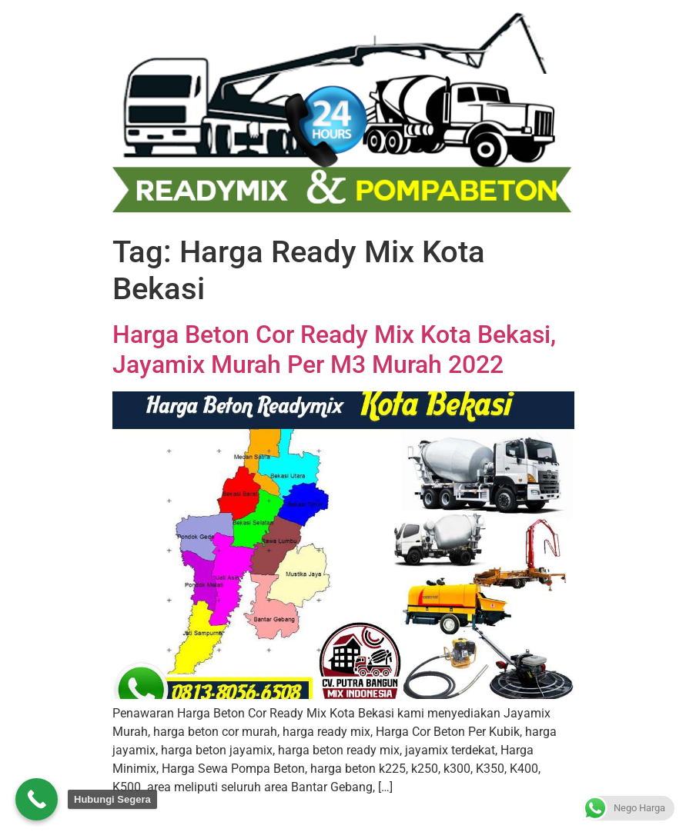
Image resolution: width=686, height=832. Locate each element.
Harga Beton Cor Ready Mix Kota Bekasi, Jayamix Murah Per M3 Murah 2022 (334, 349)
